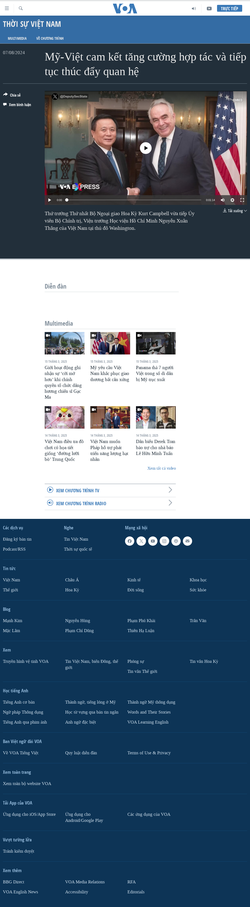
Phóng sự (135, 661)
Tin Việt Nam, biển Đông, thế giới (91, 664)
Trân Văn (198, 621)
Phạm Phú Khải (141, 621)
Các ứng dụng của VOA (148, 814)
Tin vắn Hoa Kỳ (204, 661)
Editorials (136, 892)
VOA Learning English (147, 722)
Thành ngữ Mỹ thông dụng (151, 702)
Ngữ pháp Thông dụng (23, 712)
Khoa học (198, 580)
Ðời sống (135, 590)
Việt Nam (11, 580)
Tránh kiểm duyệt (18, 851)
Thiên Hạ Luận (140, 631)
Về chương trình (50, 38)
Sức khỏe (198, 590)
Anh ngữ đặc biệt (80, 722)
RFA (131, 882)
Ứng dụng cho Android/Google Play (84, 817)
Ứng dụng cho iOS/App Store (29, 814)
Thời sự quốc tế (78, 549)
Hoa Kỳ (72, 590)
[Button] (12, 96)
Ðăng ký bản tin (17, 539)
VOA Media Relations (85, 882)
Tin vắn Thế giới (142, 671)
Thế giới (10, 590)
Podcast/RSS (14, 549)
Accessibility (76, 892)
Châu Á (72, 580)
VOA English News (20, 892)
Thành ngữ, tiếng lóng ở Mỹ (90, 702)
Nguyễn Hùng (77, 621)
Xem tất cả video (161, 468)
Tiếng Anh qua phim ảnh (25, 722)
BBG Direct (13, 882)
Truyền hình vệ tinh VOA (26, 661)
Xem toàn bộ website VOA (27, 783)
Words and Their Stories (149, 712)
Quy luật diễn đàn (81, 753)
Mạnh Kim (12, 621)
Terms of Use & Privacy (149, 753)
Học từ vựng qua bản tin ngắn (91, 712)
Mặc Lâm (11, 631)
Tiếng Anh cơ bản (19, 702)
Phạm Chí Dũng (79, 631)
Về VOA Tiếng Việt (20, 753)
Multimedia (17, 38)
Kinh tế (134, 580)
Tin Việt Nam (76, 539)
